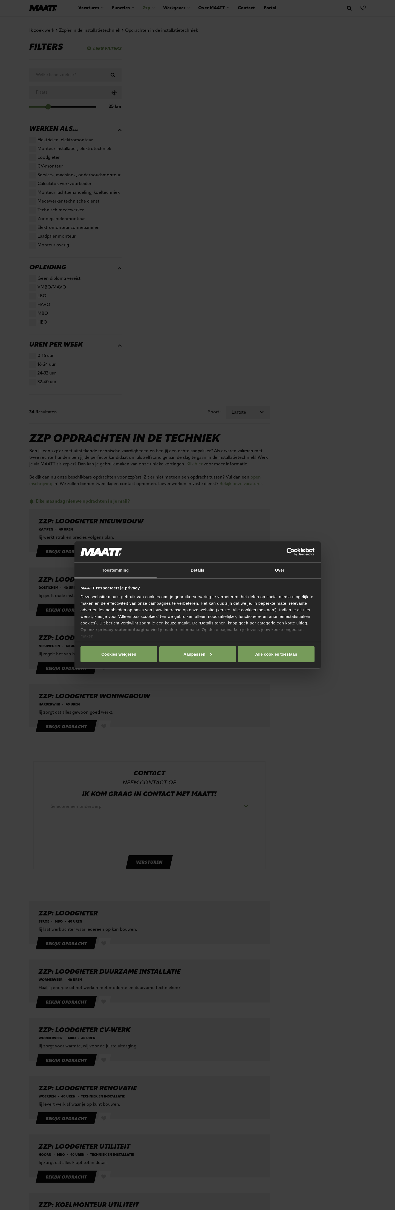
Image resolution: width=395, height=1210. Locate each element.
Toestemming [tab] (115, 569)
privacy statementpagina (123, 629)
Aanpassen (196, 654)
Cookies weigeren (274, 654)
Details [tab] (197, 569)
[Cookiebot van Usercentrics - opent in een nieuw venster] (291, 552)
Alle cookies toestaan (118, 654)
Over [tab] (279, 569)
